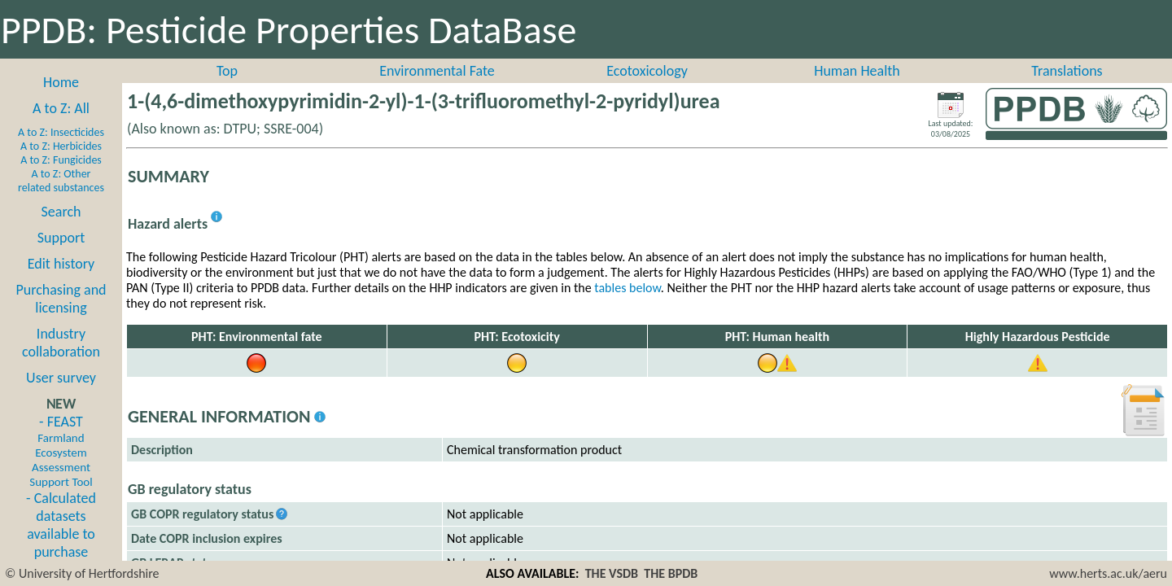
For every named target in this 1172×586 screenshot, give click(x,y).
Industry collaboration (61, 343)
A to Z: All (61, 108)
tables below (627, 287)
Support (61, 238)
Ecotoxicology (647, 71)
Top (227, 71)
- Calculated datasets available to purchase (61, 525)
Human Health (857, 71)
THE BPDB (671, 573)
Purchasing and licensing (60, 299)
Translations (1066, 71)
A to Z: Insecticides (61, 132)
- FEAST (60, 451)
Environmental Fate (436, 71)
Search (61, 212)
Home (61, 82)
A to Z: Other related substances (61, 181)
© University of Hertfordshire (82, 573)
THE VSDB (611, 573)
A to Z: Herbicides (61, 146)
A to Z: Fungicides (61, 160)
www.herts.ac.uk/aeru (1108, 573)
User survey (61, 378)
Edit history (61, 264)
